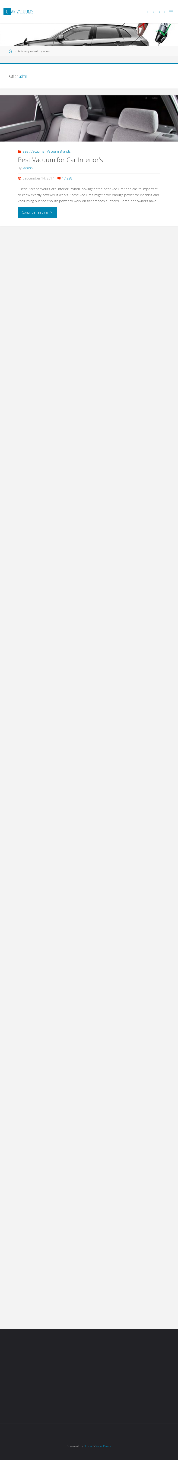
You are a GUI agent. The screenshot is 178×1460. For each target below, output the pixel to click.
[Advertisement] (44, 1376)
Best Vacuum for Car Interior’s (60, 159)
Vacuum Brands (59, 151)
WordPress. (103, 1446)
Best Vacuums (33, 151)
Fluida (87, 1446)
